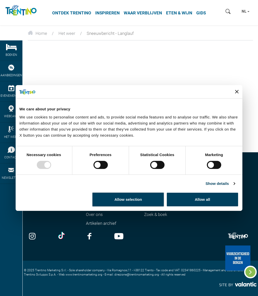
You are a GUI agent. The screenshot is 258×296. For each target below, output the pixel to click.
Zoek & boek (155, 214)
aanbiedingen (11, 70)
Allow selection (128, 199)
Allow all (202, 199)
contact (11, 152)
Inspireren (107, 12)
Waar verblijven (143, 12)
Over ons (94, 214)
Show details (217, 183)
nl (245, 11)
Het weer (66, 33)
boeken (11, 50)
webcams (11, 111)
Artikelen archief (101, 223)
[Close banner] (237, 91)
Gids (201, 12)
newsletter (11, 173)
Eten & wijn (179, 12)
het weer (11, 132)
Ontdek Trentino (71, 12)
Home (37, 33)
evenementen (11, 91)
